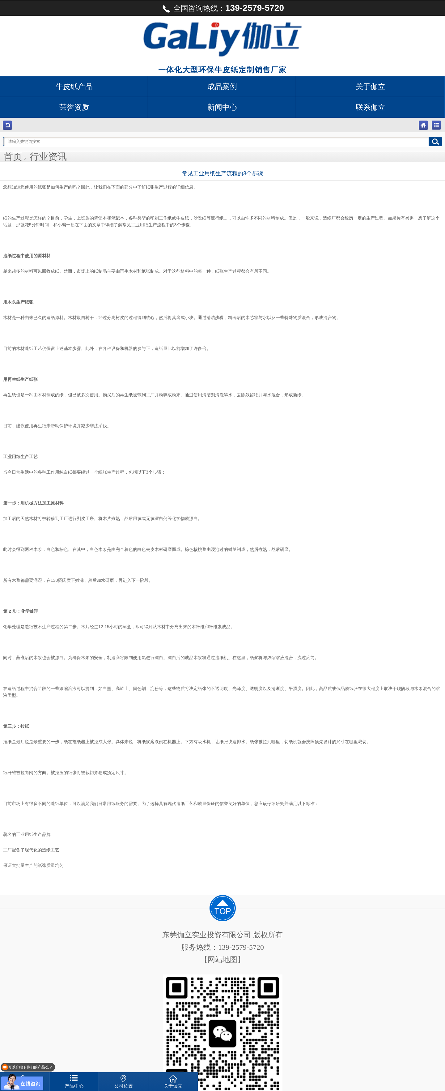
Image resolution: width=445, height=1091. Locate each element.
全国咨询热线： (222, 8)
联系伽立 (370, 107)
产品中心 (74, 1086)
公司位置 (123, 1086)
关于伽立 (370, 87)
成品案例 (222, 87)
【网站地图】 (222, 960)
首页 (13, 156)
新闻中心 (222, 107)
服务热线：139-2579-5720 (222, 947)
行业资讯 (48, 156)
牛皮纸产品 (74, 87)
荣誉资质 (74, 107)
